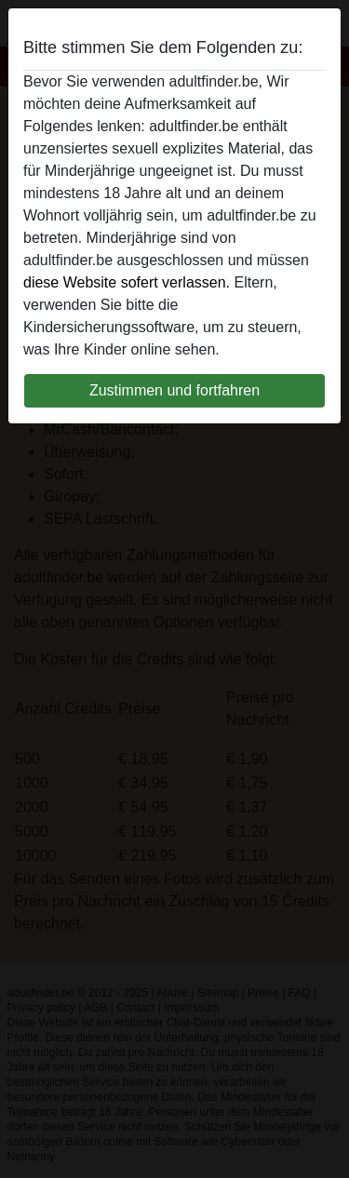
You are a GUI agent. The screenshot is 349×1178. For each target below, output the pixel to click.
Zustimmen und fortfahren (174, 390)
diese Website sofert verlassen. (126, 282)
